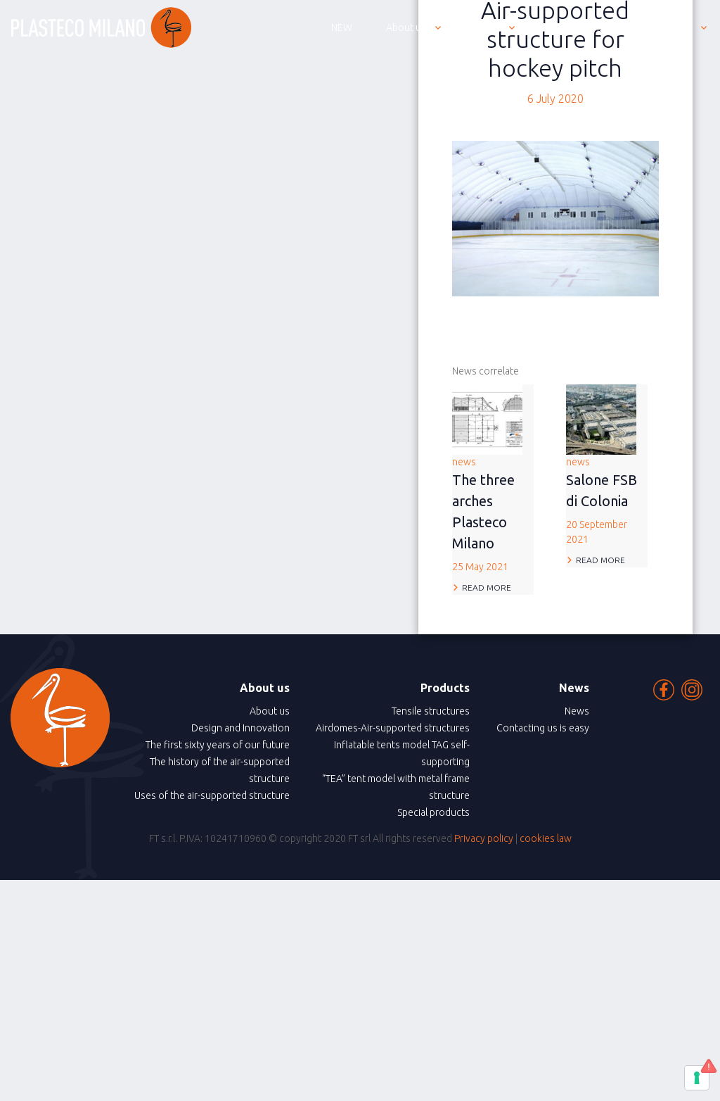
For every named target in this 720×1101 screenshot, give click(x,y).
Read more (486, 587)
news (493, 515)
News (577, 711)
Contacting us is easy (542, 728)
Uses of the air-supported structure (212, 795)
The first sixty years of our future (218, 744)
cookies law (546, 838)
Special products (433, 812)
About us (270, 711)
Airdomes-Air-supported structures (393, 728)
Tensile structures (431, 711)
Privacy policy (483, 838)
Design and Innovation (240, 728)
